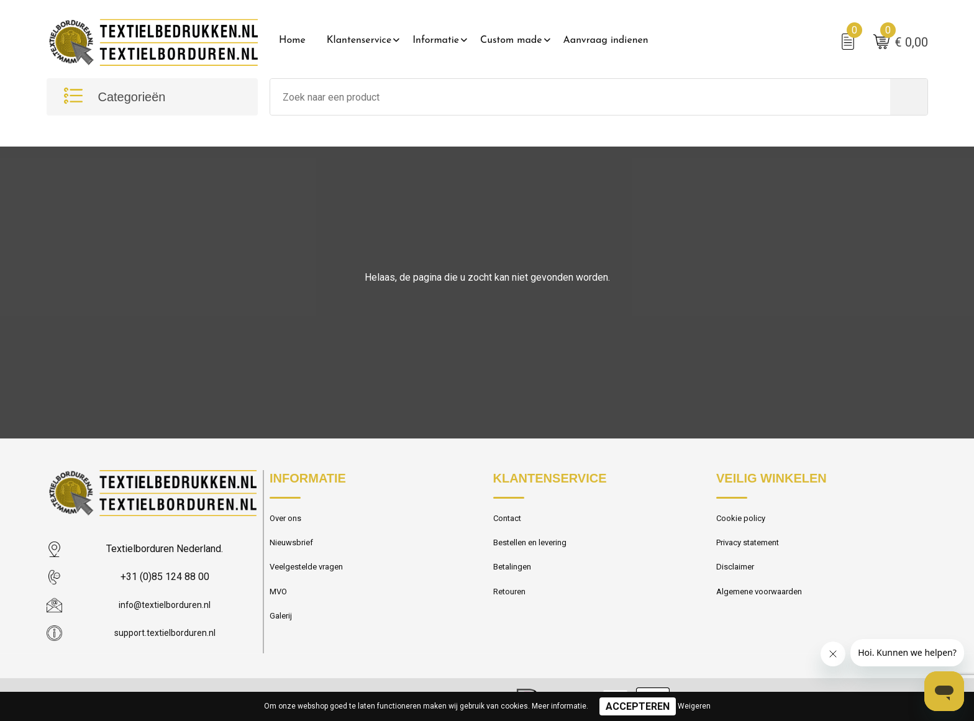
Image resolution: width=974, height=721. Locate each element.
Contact (509, 521)
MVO (279, 601)
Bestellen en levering (534, 548)
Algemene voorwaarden (764, 601)
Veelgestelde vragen (311, 575)
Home (292, 40)
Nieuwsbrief (294, 548)
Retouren (511, 601)
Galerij (282, 628)
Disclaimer (737, 575)
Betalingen (514, 575)
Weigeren (694, 706)
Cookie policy (743, 521)
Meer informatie (559, 706)
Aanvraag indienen (606, 40)
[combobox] (580, 99)
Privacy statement (753, 548)
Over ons (288, 521)
